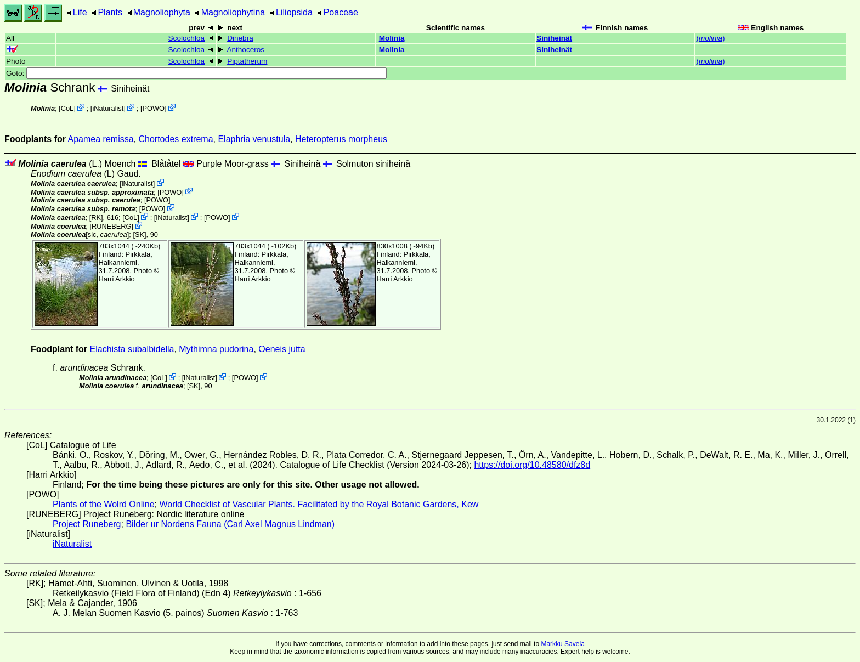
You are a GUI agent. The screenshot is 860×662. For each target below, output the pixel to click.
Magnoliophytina (233, 12)
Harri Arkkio (117, 279)
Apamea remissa (101, 139)
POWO (153, 108)
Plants (110, 12)
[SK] (139, 234)
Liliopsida (294, 12)
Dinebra (240, 38)
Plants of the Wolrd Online (104, 504)
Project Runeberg (87, 524)
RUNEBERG (112, 226)
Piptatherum (247, 61)
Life (80, 12)
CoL (67, 108)
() (710, 38)
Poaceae (341, 12)
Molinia (392, 38)
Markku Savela (562, 644)
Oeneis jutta (281, 349)
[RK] (96, 217)
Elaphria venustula (254, 139)
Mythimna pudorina (216, 349)
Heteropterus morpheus (341, 139)
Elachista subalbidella (132, 349)
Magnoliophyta (161, 12)
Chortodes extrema (175, 139)
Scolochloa (186, 38)
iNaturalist (107, 108)
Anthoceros (245, 50)
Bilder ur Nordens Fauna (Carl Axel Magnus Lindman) (230, 524)
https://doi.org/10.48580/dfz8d (532, 464)
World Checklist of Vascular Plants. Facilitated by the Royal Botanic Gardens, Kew (318, 504)
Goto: (196, 73)
